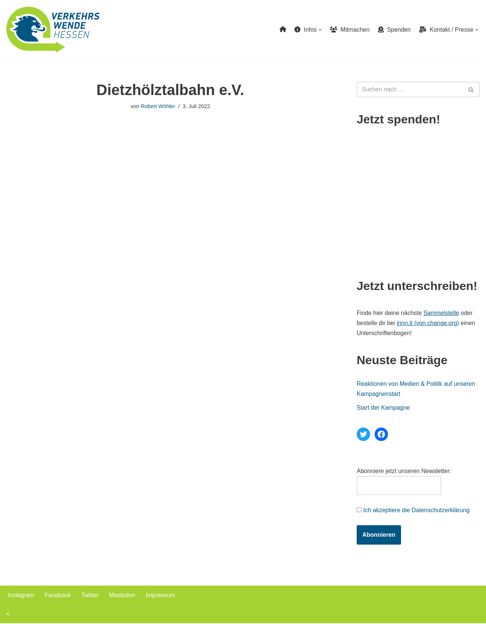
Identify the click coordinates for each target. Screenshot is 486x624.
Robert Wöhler (158, 106)
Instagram (21, 595)
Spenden (394, 29)
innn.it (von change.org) (428, 323)
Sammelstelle (442, 313)
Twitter (90, 595)
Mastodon (123, 595)
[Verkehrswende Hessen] (53, 30)
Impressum (161, 595)
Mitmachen (349, 29)
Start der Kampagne (383, 408)
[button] (319, 29)
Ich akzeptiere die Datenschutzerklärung (416, 510)
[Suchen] (410, 89)
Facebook (58, 595)
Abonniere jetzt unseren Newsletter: (404, 471)
